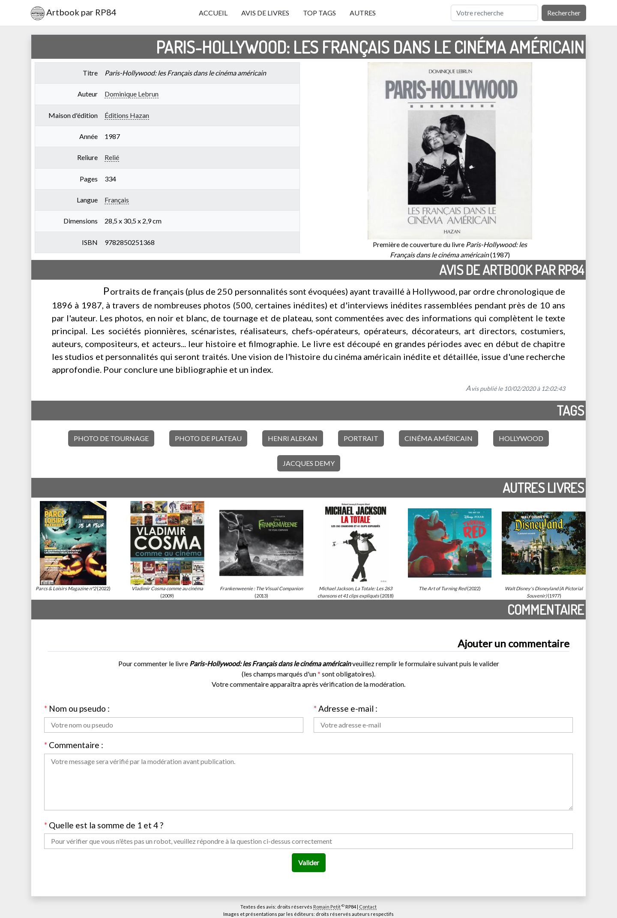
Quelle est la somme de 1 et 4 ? (103, 825)
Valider (308, 862)
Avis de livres (265, 13)
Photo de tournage (111, 438)
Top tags (319, 13)
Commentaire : (73, 745)
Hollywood (521, 438)
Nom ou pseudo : (77, 708)
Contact (368, 906)
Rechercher (564, 13)
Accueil (213, 13)
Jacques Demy (309, 463)
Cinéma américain (438, 438)
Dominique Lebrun (132, 94)
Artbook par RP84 (74, 13)
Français (117, 200)
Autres (363, 13)
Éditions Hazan (127, 115)
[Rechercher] (494, 13)
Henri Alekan (292, 438)
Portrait (361, 438)
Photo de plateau (208, 438)
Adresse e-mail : (345, 708)
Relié (112, 157)
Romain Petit (327, 906)
